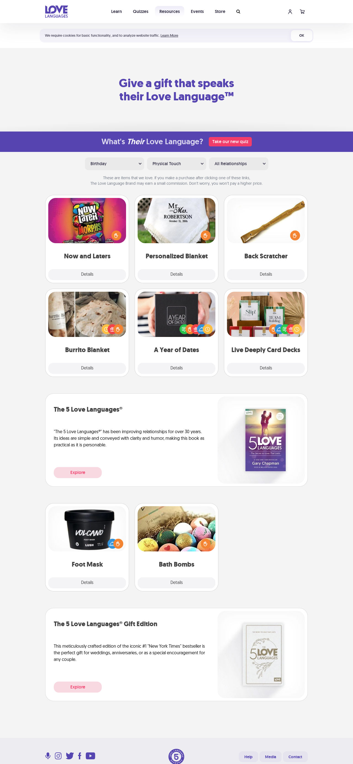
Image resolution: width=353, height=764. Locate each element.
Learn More (169, 35)
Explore (77, 472)
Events (197, 11)
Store (220, 11)
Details (87, 274)
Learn (116, 11)
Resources (169, 11)
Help (248, 756)
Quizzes (140, 11)
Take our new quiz (230, 141)
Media (270, 756)
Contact (295, 756)
